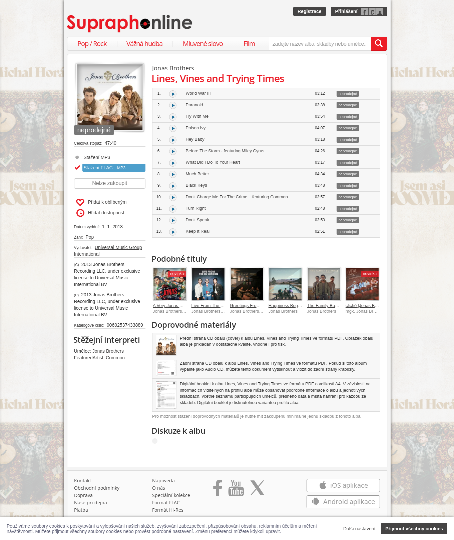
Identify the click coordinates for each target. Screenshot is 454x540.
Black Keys (196, 185)
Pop (89, 237)
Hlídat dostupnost (100, 213)
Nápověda (163, 480)
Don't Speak (197, 219)
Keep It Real (198, 231)
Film (249, 43)
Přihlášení (346, 11)
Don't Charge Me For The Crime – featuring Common (237, 196)
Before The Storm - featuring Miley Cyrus (225, 150)
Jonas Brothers (108, 351)
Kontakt (82, 480)
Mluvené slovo (203, 43)
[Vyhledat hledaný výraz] (379, 44)
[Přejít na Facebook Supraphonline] (217, 490)
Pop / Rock (92, 43)
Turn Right (196, 208)
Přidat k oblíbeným (101, 203)
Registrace (310, 11)
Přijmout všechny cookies (414, 528)
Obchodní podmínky (96, 488)
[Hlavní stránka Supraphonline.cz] (130, 24)
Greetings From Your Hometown (261, 305)
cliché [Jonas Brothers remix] (373, 305)
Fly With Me (197, 116)
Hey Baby (195, 139)
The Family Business (327, 305)
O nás (158, 488)
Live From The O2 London (216, 305)
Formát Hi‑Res (167, 510)
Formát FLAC (166, 502)
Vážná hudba (144, 43)
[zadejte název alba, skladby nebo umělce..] (320, 44)
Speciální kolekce (171, 495)
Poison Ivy (196, 127)
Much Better (197, 173)
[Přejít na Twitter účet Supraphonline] (257, 490)
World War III (198, 93)
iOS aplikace (343, 485)
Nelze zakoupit (109, 183)
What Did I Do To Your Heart (213, 162)
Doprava (83, 495)
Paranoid (194, 104)
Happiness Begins (286, 305)
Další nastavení (359, 528)
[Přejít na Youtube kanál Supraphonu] (236, 490)
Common (115, 357)
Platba (81, 510)
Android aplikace (343, 501)
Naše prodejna (90, 502)
